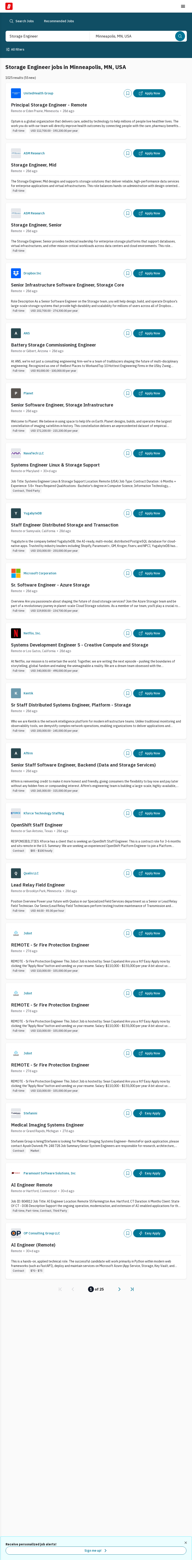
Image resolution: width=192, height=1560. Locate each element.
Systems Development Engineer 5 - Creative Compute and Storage (79, 645)
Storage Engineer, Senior (36, 225)
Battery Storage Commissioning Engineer (53, 345)
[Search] (180, 36)
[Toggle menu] (183, 6)
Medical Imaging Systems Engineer (47, 1125)
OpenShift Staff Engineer (37, 825)
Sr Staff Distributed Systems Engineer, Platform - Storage (71, 705)
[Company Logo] (16, 93)
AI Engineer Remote (31, 1185)
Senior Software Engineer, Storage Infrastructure (62, 405)
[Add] (128, 93)
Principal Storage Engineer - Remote (49, 105)
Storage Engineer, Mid (33, 165)
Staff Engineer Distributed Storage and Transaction (64, 525)
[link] (60, 1289)
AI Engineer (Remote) (33, 1245)
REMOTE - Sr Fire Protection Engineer (50, 945)
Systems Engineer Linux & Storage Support (55, 465)
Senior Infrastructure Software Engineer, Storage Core (67, 285)
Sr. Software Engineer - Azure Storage (50, 585)
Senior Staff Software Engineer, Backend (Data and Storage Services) (83, 765)
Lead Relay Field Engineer (38, 885)
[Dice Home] (9, 6)
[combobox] (43, 36)
